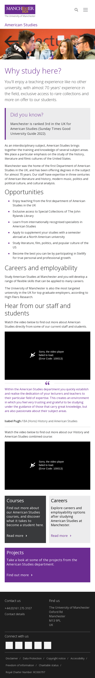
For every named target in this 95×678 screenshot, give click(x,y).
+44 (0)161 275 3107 (18, 608)
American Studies (21, 24)
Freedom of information (20, 665)
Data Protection (32, 658)
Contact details (15, 614)
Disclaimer (12, 658)
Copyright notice (56, 658)
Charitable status (49, 665)
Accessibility (78, 658)
